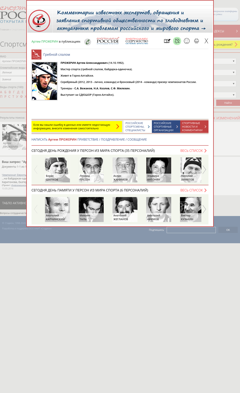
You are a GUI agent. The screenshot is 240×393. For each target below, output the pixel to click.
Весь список (191, 152)
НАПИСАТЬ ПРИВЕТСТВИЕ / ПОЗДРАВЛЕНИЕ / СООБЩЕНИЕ (89, 141)
